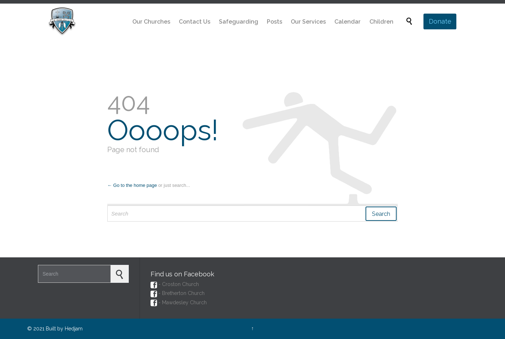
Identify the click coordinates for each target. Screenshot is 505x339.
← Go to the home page (132, 185)
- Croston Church (175, 284)
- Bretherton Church (178, 293)
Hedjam (74, 328)
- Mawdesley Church (179, 302)
